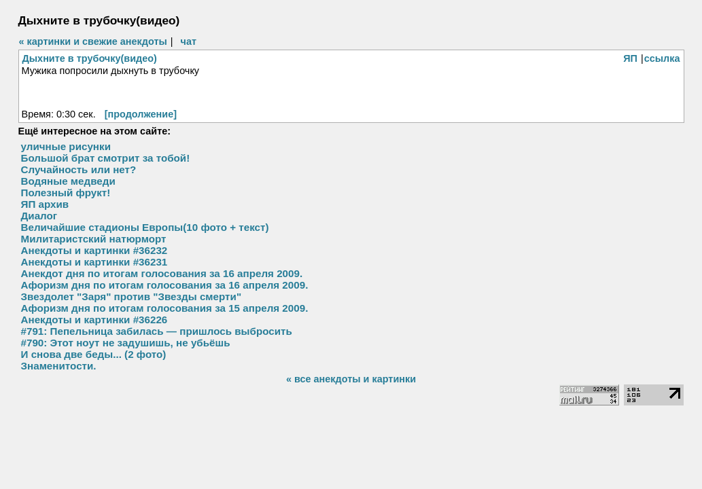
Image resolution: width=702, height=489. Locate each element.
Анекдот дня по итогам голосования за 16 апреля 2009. (162, 273)
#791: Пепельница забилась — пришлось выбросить (156, 331)
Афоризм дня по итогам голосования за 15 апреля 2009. (165, 308)
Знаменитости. (58, 366)
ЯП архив (45, 204)
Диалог (39, 215)
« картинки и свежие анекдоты (93, 41)
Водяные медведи (68, 181)
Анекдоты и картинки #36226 (94, 319)
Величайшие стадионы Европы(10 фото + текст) (145, 227)
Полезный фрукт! (66, 192)
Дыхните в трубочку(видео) (89, 58)
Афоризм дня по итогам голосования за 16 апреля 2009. (165, 285)
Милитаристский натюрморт (93, 238)
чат (188, 41)
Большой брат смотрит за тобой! (105, 158)
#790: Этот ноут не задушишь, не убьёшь (125, 342)
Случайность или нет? (79, 169)
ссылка (662, 58)
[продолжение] (141, 114)
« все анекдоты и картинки (351, 379)
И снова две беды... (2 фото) (93, 354)
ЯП (630, 58)
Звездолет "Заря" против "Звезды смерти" (131, 296)
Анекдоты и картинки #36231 (94, 262)
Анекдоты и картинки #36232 (94, 250)
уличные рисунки (66, 146)
